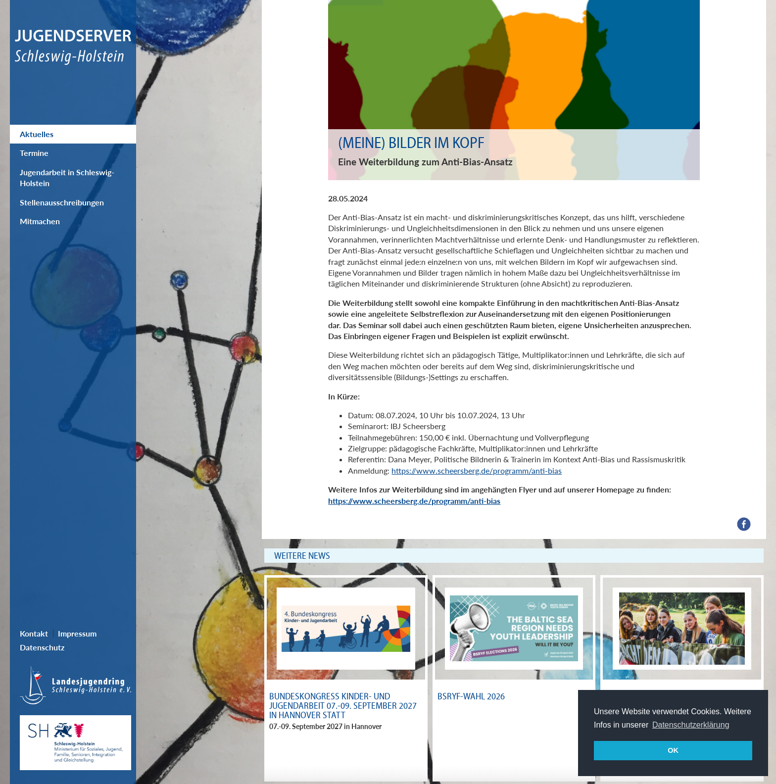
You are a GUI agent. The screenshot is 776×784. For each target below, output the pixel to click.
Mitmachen (40, 221)
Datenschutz (42, 647)
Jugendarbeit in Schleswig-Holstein (67, 177)
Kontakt (34, 633)
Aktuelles (36, 134)
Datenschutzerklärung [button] (690, 725)
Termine (34, 152)
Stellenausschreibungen (62, 202)
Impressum (77, 633)
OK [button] (673, 750)
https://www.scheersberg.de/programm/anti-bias (476, 470)
